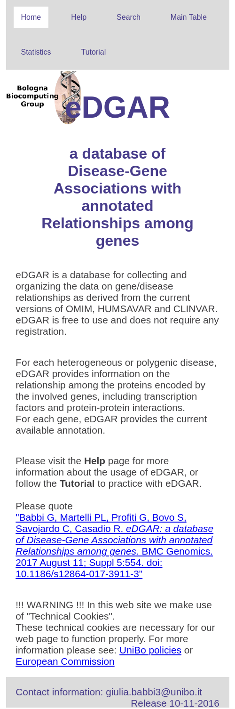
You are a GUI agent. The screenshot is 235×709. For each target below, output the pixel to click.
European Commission (65, 661)
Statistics (36, 52)
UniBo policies (150, 650)
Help (78, 17)
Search (129, 17)
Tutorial (93, 52)
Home (31, 17)
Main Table (189, 17)
